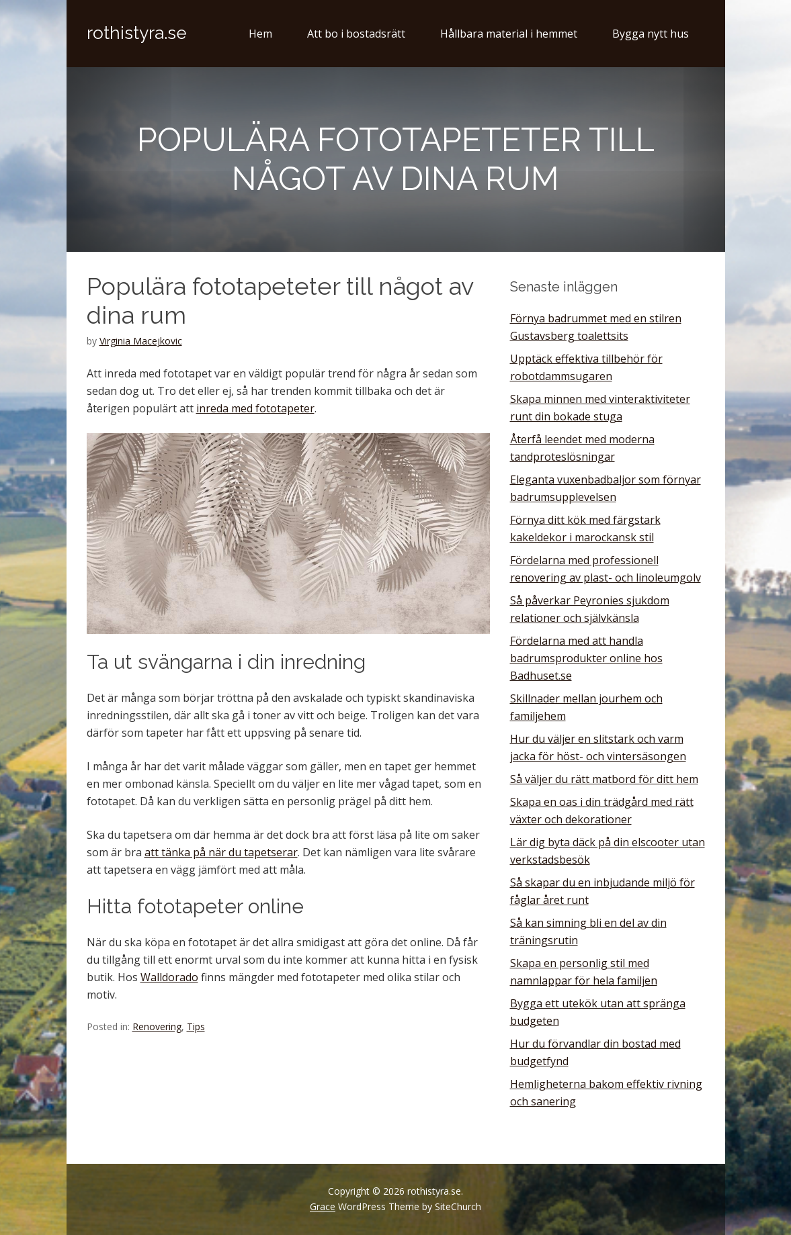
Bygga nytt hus (650, 33)
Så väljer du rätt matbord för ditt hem (604, 779)
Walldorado (169, 977)
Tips (196, 1026)
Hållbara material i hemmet (508, 33)
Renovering (156, 1026)
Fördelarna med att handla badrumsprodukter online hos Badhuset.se (586, 658)
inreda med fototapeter (255, 408)
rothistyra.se (137, 33)
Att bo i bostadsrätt (356, 33)
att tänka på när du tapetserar (221, 852)
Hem (260, 33)
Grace (322, 1206)
